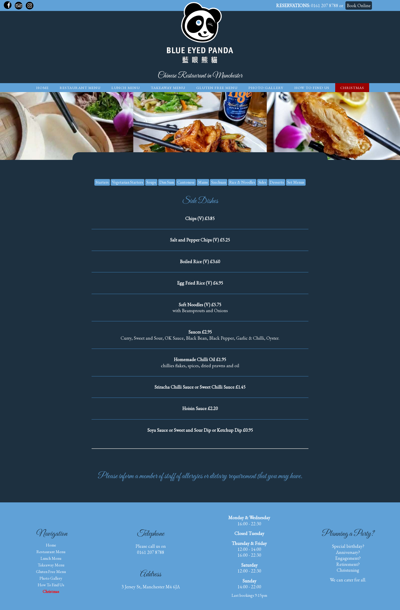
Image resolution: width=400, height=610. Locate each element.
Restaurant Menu (80, 87)
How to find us (311, 87)
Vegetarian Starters (127, 182)
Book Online (359, 5)
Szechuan (218, 182)
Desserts (277, 182)
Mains (203, 182)
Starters (102, 182)
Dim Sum (166, 182)
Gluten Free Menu (217, 87)
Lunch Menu (125, 87)
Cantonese (186, 182)
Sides (262, 182)
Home (42, 87)
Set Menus (295, 182)
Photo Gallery (265, 87)
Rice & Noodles (242, 182)
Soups (151, 182)
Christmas (352, 87)
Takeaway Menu (168, 87)
